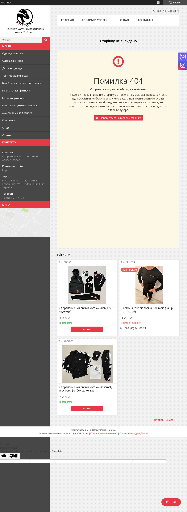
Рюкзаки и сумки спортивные (20, 105)
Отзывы (7, 135)
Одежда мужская (12, 53)
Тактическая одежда (15, 75)
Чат (171, 502)
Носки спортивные (13, 98)
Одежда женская (12, 60)
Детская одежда (12, 68)
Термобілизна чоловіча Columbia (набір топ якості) (147, 309)
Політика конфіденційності (133, 433)
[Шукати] (46, 40)
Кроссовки (8, 120)
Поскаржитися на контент (104, 433)
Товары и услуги (95, 20)
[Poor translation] (14, 456)
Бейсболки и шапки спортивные (22, 83)
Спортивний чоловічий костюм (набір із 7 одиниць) (86, 309)
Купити (87, 329)
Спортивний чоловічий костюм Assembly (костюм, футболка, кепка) (85, 388)
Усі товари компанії (164, 419)
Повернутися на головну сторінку (120, 118)
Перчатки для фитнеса (16, 90)
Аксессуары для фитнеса (17, 113)
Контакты (145, 20)
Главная (67, 20)
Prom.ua (111, 430)
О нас (5, 127)
